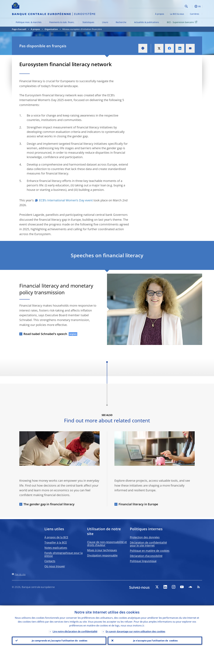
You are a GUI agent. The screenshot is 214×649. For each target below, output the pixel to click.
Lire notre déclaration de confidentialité (75, 630)
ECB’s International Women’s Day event (66, 200)
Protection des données (145, 537)
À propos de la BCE (56, 537)
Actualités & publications (146, 22)
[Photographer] (199, 342)
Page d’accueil (19, 29)
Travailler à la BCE (55, 542)
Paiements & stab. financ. (62, 22)
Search (186, 6)
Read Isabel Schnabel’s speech (45, 334)
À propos (159, 13)
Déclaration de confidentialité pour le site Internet (148, 544)
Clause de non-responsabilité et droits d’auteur (107, 543)
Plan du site (20, 574)
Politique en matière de (149, 550)
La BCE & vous (177, 13)
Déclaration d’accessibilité (146, 556)
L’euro (105, 22)
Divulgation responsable (102, 555)
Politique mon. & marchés (28, 22)
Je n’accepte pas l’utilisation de (155, 640)
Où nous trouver (54, 566)
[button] (191, 6)
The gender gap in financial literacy (48, 504)
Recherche (121, 22)
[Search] (169, 6)
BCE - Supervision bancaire (182, 22)
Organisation (51, 29)
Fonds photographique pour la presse (63, 554)
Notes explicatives (55, 547)
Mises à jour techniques (102, 550)
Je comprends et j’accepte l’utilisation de (59, 640)
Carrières (194, 13)
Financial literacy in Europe (138, 504)
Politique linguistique (143, 561)
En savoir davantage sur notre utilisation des (135, 630)
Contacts (49, 561)
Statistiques (88, 22)
